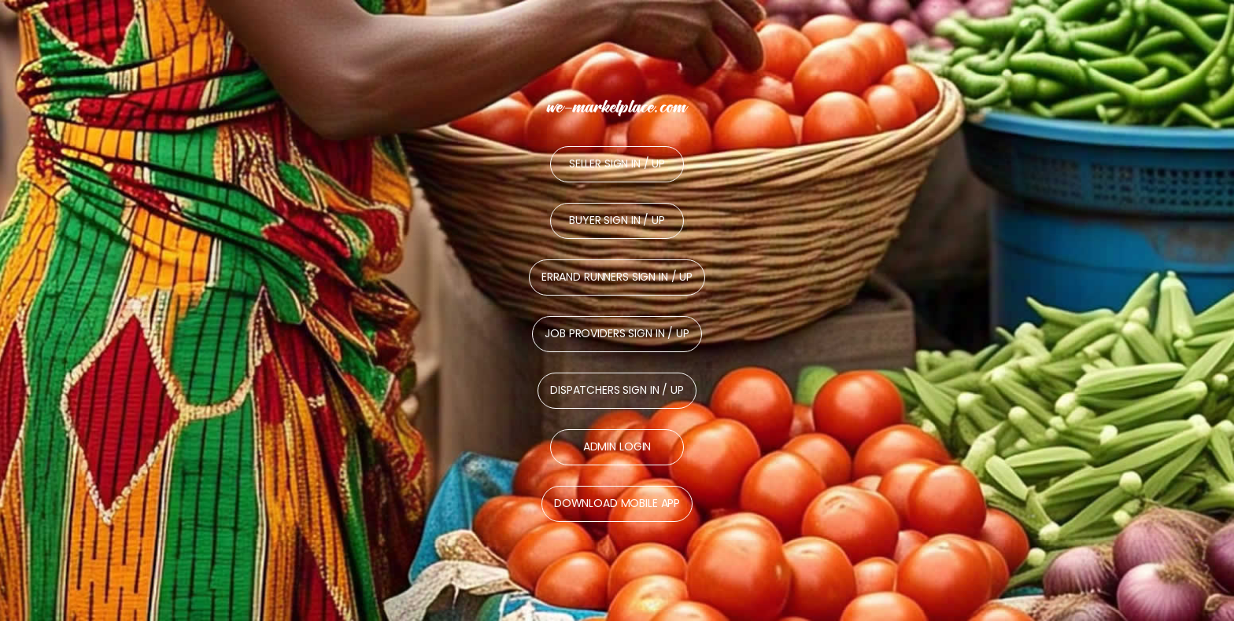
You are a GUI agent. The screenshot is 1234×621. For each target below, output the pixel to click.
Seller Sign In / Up (617, 163)
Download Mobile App (617, 503)
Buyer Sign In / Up (616, 220)
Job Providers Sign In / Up (617, 333)
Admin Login (617, 446)
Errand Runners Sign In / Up (617, 277)
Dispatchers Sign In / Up (617, 390)
